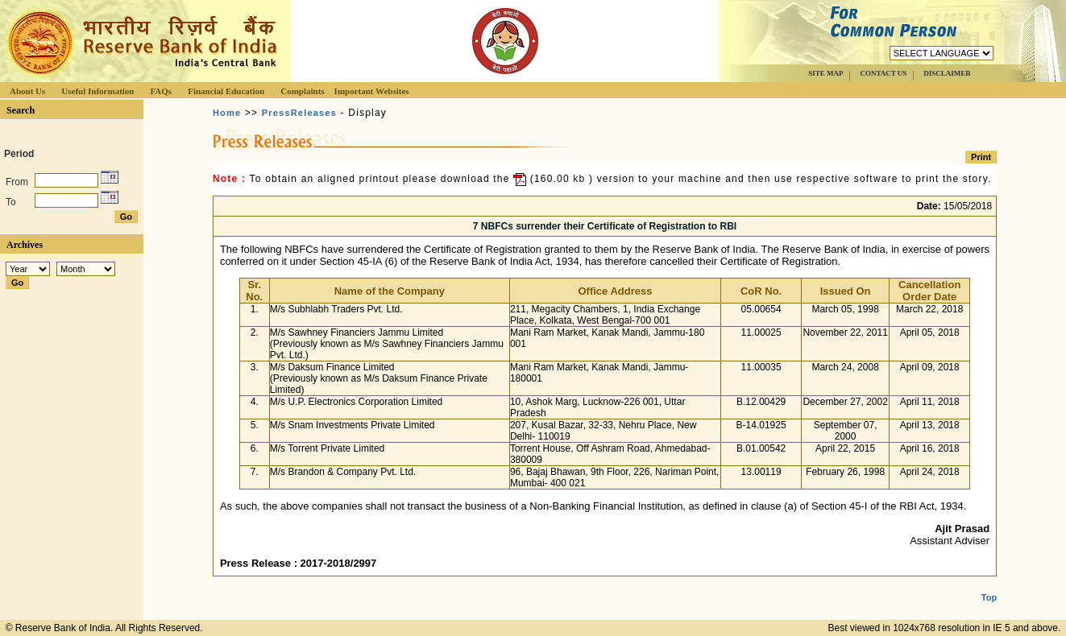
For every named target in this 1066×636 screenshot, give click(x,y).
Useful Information (97, 91)
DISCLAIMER (947, 73)
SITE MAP (825, 73)
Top (989, 584)
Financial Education (226, 91)
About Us (27, 91)
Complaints (302, 91)
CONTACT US (883, 73)
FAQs (161, 91)
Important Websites (371, 91)
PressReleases (299, 113)
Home (227, 113)
